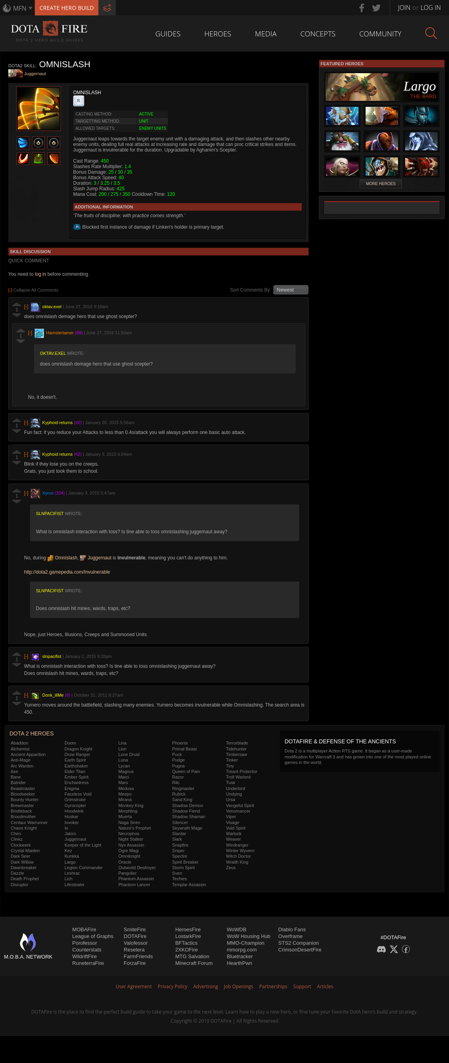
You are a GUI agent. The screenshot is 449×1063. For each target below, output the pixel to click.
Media (266, 33)
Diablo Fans (292, 929)
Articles (325, 986)
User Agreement (134, 986)
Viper (231, 816)
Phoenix (180, 743)
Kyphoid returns (57, 423)
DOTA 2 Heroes (31, 733)
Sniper (178, 850)
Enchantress (76, 782)
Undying (234, 794)
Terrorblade (237, 743)
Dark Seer (20, 856)
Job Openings (238, 986)
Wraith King (237, 862)
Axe (14, 771)
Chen (16, 833)
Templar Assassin (189, 884)
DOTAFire (135, 936)
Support (302, 986)
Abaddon (19, 743)
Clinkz (17, 839)
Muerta (125, 816)
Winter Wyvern (240, 850)
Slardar (179, 833)
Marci (123, 777)
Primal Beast (184, 749)
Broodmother (23, 816)
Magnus (126, 771)
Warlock (233, 833)
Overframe (290, 936)
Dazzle (17, 873)
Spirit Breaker (185, 862)
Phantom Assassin (136, 878)
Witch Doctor (238, 856)
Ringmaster (183, 788)
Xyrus (47, 493)
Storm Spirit (183, 867)
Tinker (232, 760)
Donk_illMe (53, 695)
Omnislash (62, 558)
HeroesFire (187, 929)
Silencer (180, 822)
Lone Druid (129, 754)
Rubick (179, 794)
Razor (178, 777)
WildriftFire (84, 956)
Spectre (179, 856)
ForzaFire (135, 963)
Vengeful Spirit (240, 805)
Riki (175, 782)
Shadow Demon (187, 805)
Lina (122, 743)
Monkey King (130, 805)
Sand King (182, 799)
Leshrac (72, 873)
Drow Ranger (77, 754)
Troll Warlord (238, 777)
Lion (122, 749)
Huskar (71, 816)
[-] (26, 306)
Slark (177, 839)
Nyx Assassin (131, 845)
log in (40, 274)
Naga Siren (129, 822)
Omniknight (129, 856)
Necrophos (128, 833)
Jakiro (70, 833)
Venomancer (238, 811)
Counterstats (87, 950)
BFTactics (186, 943)
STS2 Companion (298, 943)
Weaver (233, 839)
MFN (19, 8)
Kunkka (71, 856)
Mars (123, 782)
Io (66, 828)
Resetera (134, 950)
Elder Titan (74, 771)
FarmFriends (138, 956)
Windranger (237, 845)
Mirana (125, 799)
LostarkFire (188, 936)
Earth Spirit (75, 760)
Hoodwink (73, 811)
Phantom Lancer (134, 884)
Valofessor (135, 943)
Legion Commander (83, 867)
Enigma (71, 788)
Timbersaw (236, 754)
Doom (70, 743)
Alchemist (20, 749)
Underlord (235, 788)
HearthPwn (239, 963)
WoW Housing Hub (248, 936)
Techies (179, 878)
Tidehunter (236, 749)
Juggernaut (35, 74)
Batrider (18, 782)
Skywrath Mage (187, 828)
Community (380, 33)
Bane (16, 777)
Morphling (127, 811)
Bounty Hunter (24, 799)
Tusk (230, 782)
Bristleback (21, 811)
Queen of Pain (186, 771)
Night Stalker (130, 839)
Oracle (124, 862)
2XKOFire (186, 950)
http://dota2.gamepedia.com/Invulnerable (67, 572)
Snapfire (180, 845)
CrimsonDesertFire (299, 950)
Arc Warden (22, 766)
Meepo (125, 794)
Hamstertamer (60, 332)
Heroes (217, 33)
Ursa (230, 799)
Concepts (318, 33)
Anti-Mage (20, 760)
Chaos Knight (24, 828)
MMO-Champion (245, 943)
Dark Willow (22, 862)
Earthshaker (76, 766)
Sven (177, 873)
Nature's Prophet (134, 828)
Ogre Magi (128, 850)
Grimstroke (75, 799)
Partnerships (273, 986)
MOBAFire (84, 929)
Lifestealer (74, 884)
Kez (68, 850)
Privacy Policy (172, 986)
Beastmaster (23, 788)
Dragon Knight (78, 749)
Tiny (230, 766)
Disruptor (19, 884)
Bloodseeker (23, 794)
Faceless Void (77, 794)
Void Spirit (236, 828)
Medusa (126, 788)
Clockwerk (21, 845)
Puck (177, 754)
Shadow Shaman (189, 816)
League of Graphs (92, 936)
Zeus (231, 867)
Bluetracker (240, 956)
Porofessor (84, 943)
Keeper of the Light (82, 845)
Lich (68, 878)
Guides (168, 33)
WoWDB (237, 929)
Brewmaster (22, 805)
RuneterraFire (88, 963)
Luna (123, 760)
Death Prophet (25, 878)
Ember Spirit (76, 777)
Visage (232, 822)
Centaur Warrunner (29, 822)
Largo (69, 862)
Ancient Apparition (28, 754)
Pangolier (127, 873)
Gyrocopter (75, 805)
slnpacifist (50, 513)
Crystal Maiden (25, 850)
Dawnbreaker (23, 867)
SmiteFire (135, 929)
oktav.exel (52, 306)
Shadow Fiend (186, 811)
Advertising (205, 986)
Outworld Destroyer (137, 867)
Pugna (178, 766)
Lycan (124, 766)
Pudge (178, 760)
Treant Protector (241, 771)
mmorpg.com (242, 950)
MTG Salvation (192, 956)
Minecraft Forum (194, 963)
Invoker (71, 822)
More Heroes (381, 184)
